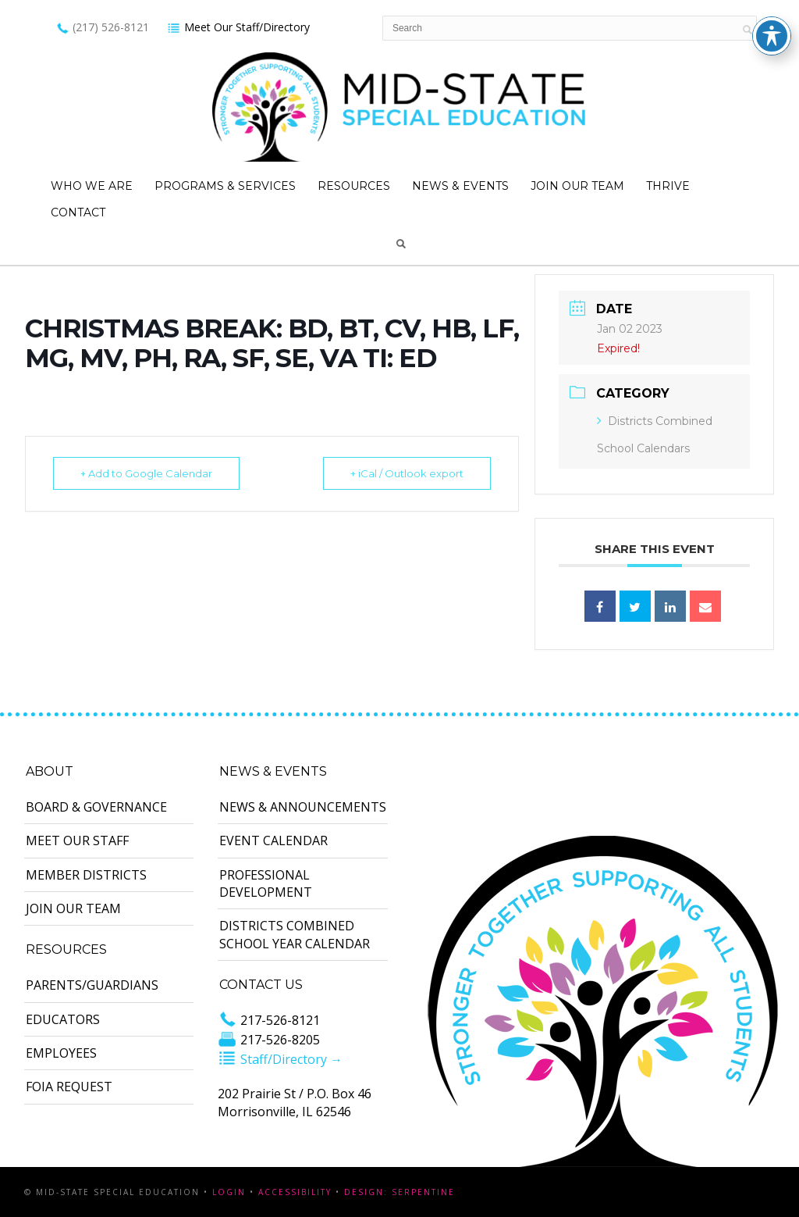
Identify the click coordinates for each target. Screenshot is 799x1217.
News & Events (460, 186)
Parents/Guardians (92, 985)
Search (401, 243)
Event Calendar (273, 840)
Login (229, 1192)
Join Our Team (577, 186)
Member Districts (86, 874)
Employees (61, 1053)
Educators (63, 1019)
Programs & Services (225, 186)
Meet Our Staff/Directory (238, 27)
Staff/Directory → (280, 1059)
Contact (78, 212)
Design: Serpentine (399, 1192)
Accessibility (295, 1192)
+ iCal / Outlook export (406, 473)
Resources (354, 186)
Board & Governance (96, 806)
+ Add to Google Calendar (146, 473)
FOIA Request (69, 1086)
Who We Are (92, 186)
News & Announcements (302, 806)
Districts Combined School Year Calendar (294, 934)
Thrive (668, 186)
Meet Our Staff (77, 840)
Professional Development (265, 883)
